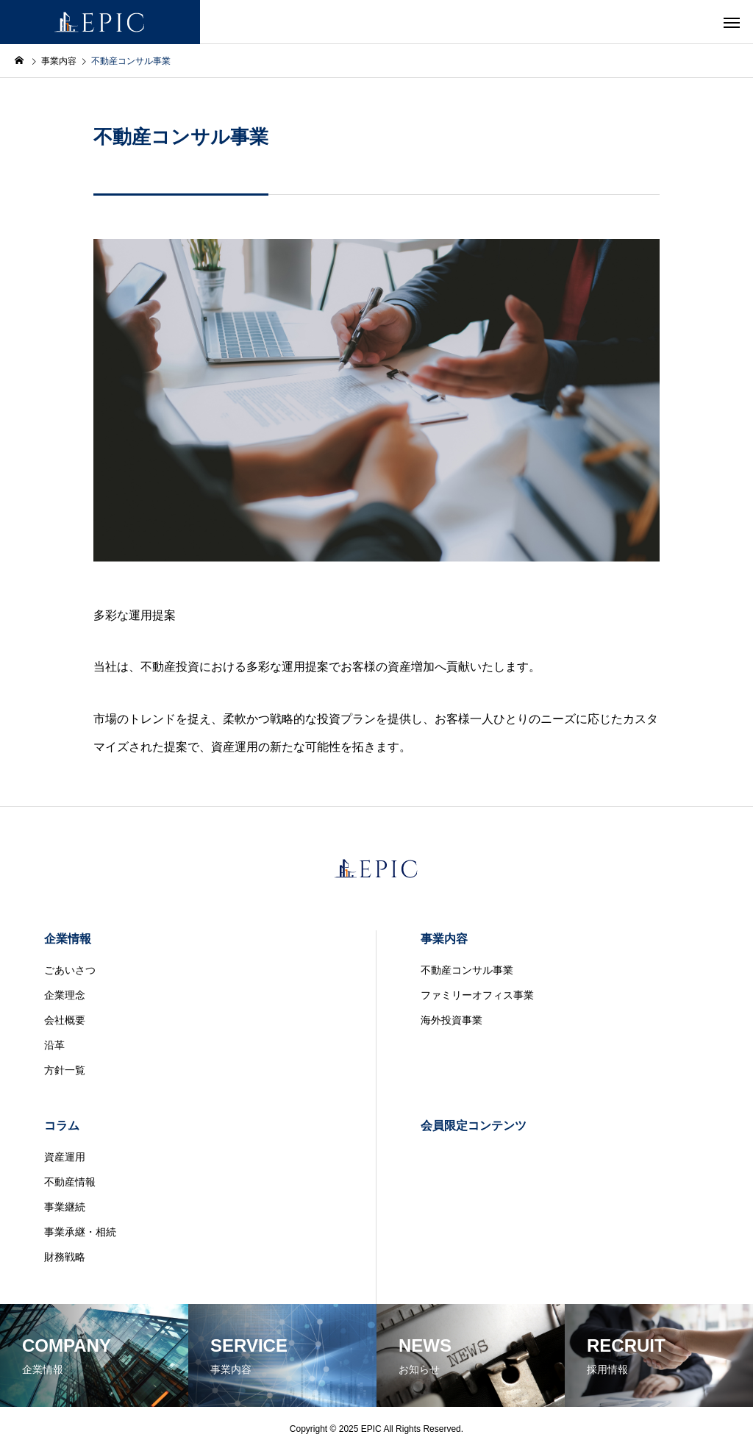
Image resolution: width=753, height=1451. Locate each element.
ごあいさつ (70, 970)
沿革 (54, 1045)
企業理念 (64, 995)
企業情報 (67, 939)
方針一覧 (64, 1070)
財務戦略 (64, 1257)
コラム (61, 1125)
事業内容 (444, 939)
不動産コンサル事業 (467, 970)
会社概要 (64, 1020)
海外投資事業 (451, 1020)
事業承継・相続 (80, 1232)
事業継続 (64, 1207)
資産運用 (64, 1157)
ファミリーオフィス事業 (477, 995)
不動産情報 (70, 1182)
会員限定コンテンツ (474, 1125)
